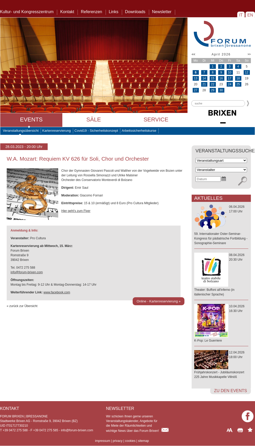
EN (250, 15)
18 (238, 78)
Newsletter (162, 12)
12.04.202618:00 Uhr (221, 365)
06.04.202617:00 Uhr (221, 225)
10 (229, 72)
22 (212, 84)
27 (195, 90)
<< (193, 54)
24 (229, 84)
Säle (93, 119)
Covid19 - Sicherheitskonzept (96, 131)
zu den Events (230, 391)
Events (31, 119)
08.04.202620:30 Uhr (221, 275)
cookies (130, 441)
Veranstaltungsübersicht (21, 131)
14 (204, 78)
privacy (117, 441)
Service (155, 119)
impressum (102, 441)
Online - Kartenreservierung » (159, 301)
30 (221, 90)
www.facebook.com (57, 292)
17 (229, 78)
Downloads (135, 12)
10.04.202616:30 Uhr (221, 323)
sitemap (143, 441)
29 (212, 90)
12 (246, 72)
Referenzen (91, 12)
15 (212, 78)
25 (238, 84)
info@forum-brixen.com (27, 272)
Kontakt (67, 12)
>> (249, 54)
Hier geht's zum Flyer (75, 211)
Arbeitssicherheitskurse (139, 131)
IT (241, 15)
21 (204, 84)
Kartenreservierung (56, 131)
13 (195, 78)
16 (221, 78)
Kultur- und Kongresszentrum (27, 12)
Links (113, 12)
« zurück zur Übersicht (22, 306)
